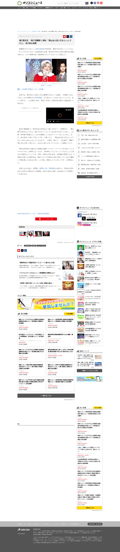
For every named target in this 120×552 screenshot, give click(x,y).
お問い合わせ (47, 524)
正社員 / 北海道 (60, 353)
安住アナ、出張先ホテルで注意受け (90, 160)
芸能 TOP (34, 31)
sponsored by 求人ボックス (69, 399)
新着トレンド (97, 7)
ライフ (79, 7)
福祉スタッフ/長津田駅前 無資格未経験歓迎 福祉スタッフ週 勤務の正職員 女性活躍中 (89, 485)
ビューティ (74, 7)
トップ (19, 7)
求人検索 (70, 313)
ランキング (85, 7)
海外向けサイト (65, 524)
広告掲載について (37, 524)
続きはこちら (47, 395)
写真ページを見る (47, 85)
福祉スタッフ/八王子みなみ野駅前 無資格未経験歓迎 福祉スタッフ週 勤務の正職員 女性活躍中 (89, 88)
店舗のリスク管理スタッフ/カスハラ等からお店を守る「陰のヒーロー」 (89, 100)
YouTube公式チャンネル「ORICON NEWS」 (34, 214)
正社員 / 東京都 (31, 324)
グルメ (68, 7)
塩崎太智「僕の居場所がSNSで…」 (91, 173)
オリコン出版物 (27, 524)
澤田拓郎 (52, 168)
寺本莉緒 (38, 98)
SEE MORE (68, 110)
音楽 (27, 7)
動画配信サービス (49, 7)
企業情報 (99, 524)
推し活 (91, 7)
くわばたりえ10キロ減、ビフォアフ (91, 147)
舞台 (39, 31)
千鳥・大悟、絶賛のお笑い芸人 (89, 135)
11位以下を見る (89, 176)
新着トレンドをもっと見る (89, 370)
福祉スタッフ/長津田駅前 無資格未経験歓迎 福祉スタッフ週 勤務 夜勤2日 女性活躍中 (89, 64)
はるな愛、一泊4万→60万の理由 (90, 143)
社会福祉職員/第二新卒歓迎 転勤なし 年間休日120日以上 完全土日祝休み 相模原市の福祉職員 (89, 112)
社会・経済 (63, 7)
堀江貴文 (39, 49)
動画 (34, 245)
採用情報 (93, 524)
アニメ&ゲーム (40, 7)
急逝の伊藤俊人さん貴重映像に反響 (90, 139)
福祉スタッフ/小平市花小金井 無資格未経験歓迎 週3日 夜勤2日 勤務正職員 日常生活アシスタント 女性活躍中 (89, 473)
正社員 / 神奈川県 (60, 323)
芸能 (24, 7)
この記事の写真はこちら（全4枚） (31, 89)
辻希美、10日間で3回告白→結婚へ (90, 168)
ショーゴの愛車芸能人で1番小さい (90, 156)
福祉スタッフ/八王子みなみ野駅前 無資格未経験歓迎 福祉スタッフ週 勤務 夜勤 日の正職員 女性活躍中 (89, 76)
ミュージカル (41, 245)
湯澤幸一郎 (43, 168)
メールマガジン (55, 524)
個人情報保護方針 (75, 524)
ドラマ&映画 (33, 7)
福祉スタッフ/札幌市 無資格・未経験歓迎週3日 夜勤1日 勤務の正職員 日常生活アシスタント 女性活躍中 (89, 497)
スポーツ (57, 7)
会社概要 (19, 524)
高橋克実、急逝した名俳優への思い (90, 152)
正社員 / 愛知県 (31, 339)
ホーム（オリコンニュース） (24, 31)
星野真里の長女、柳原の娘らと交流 (90, 164)
